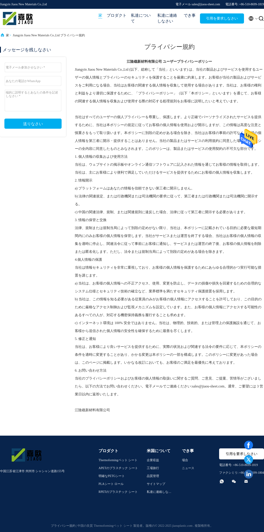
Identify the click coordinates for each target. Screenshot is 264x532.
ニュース (188, 468)
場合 (185, 460)
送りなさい (33, 124)
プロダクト (116, 15)
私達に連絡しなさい (167, 18)
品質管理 (153, 476)
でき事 (190, 15)
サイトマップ (156, 484)
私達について (141, 18)
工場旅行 (153, 468)
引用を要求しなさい (222, 18)
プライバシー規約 (63, 525)
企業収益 (153, 460)
